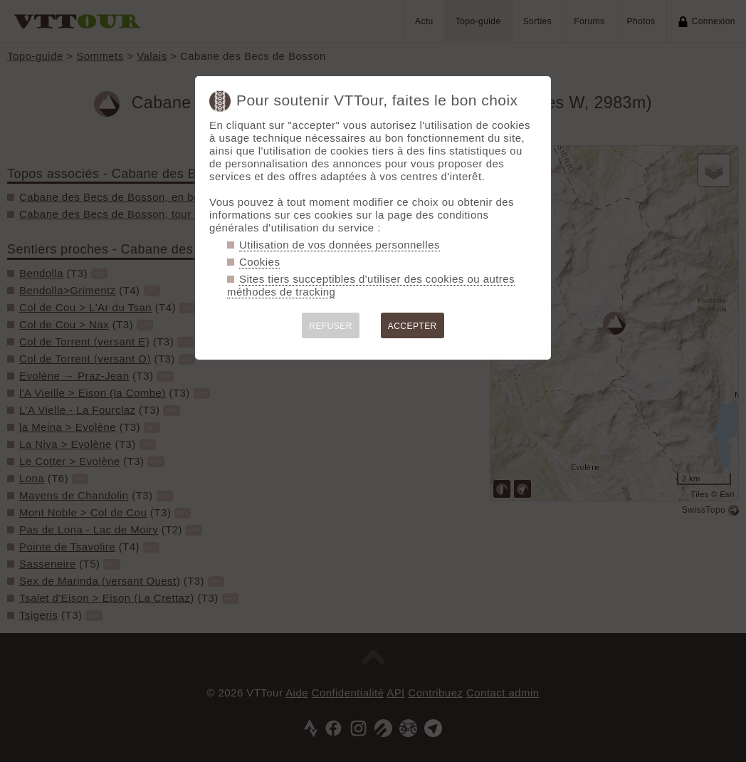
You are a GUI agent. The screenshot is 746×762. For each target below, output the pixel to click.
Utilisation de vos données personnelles (339, 245)
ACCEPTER (412, 326)
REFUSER (330, 326)
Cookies (259, 262)
